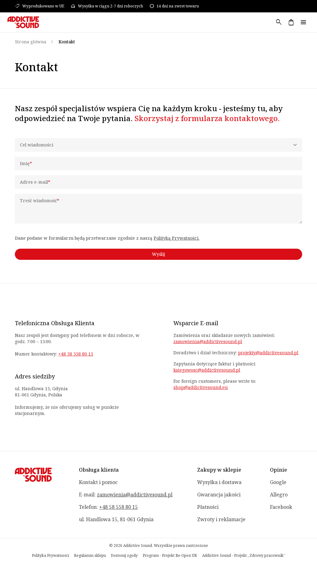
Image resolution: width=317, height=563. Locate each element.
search (278, 22)
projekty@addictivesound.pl (268, 353)
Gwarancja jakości (219, 494)
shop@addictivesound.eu (200, 387)
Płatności (208, 507)
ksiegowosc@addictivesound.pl (206, 370)
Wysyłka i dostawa (219, 482)
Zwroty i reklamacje (221, 519)
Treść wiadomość (39, 200)
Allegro (279, 494)
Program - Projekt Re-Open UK (170, 555)
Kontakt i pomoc (98, 482)
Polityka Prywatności (50, 555)
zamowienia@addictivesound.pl (207, 341)
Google (278, 482)
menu (303, 22)
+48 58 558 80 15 (75, 354)
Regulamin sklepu (90, 555)
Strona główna (30, 42)
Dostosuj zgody (124, 555)
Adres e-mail (35, 182)
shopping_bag (291, 22)
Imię (26, 163)
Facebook (281, 507)
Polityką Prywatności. (176, 238)
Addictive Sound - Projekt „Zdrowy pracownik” (243, 555)
